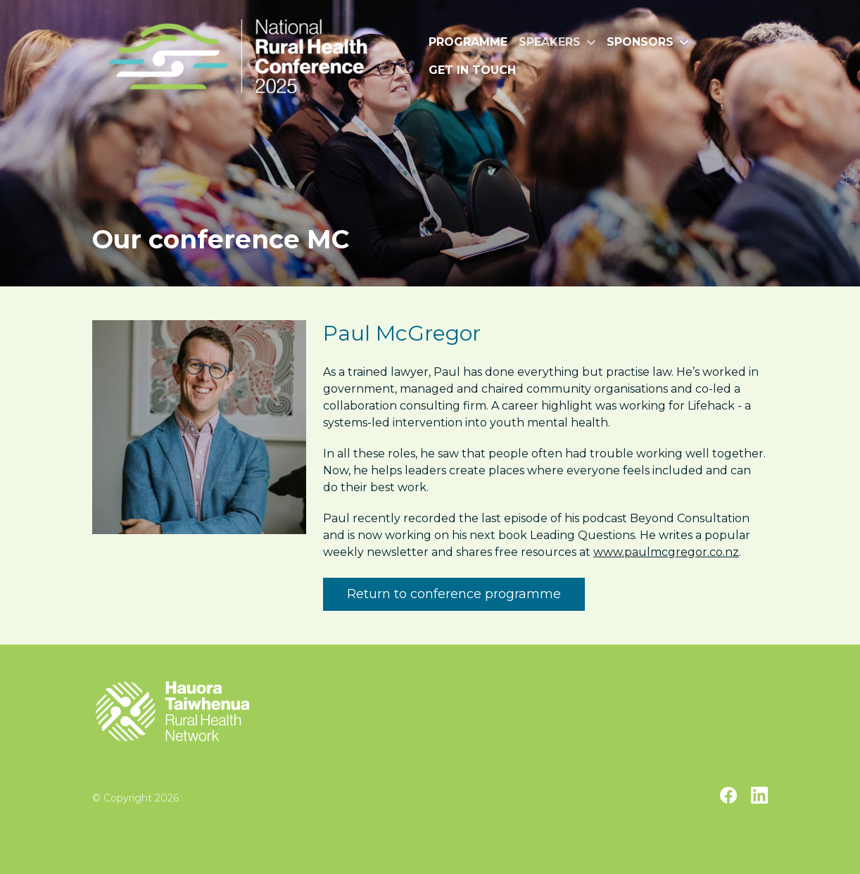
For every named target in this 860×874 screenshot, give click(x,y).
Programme (468, 42)
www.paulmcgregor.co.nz (666, 552)
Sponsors (647, 42)
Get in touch (472, 70)
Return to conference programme (454, 594)
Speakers (557, 42)
